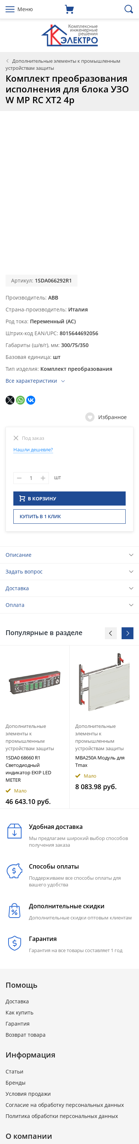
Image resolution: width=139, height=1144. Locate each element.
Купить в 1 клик (40, 518)
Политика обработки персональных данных (62, 1118)
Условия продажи (28, 1095)
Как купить (19, 1014)
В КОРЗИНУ (37, 500)
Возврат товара (26, 1036)
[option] (35, 729)
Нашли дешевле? (33, 449)
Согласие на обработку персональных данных (65, 1107)
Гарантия (18, 1025)
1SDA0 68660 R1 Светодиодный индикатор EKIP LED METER (28, 770)
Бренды (16, 1084)
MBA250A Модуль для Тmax (100, 763)
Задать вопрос (24, 573)
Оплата (15, 607)
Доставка (17, 590)
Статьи (14, 1073)
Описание (19, 556)
